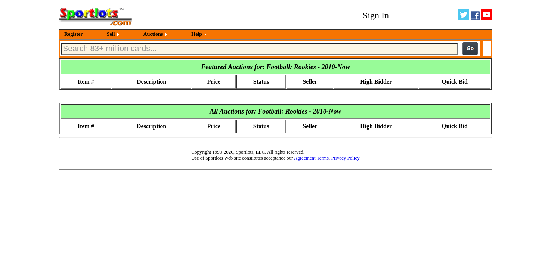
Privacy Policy (345, 158)
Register (73, 34)
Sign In (376, 15)
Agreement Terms (311, 158)
